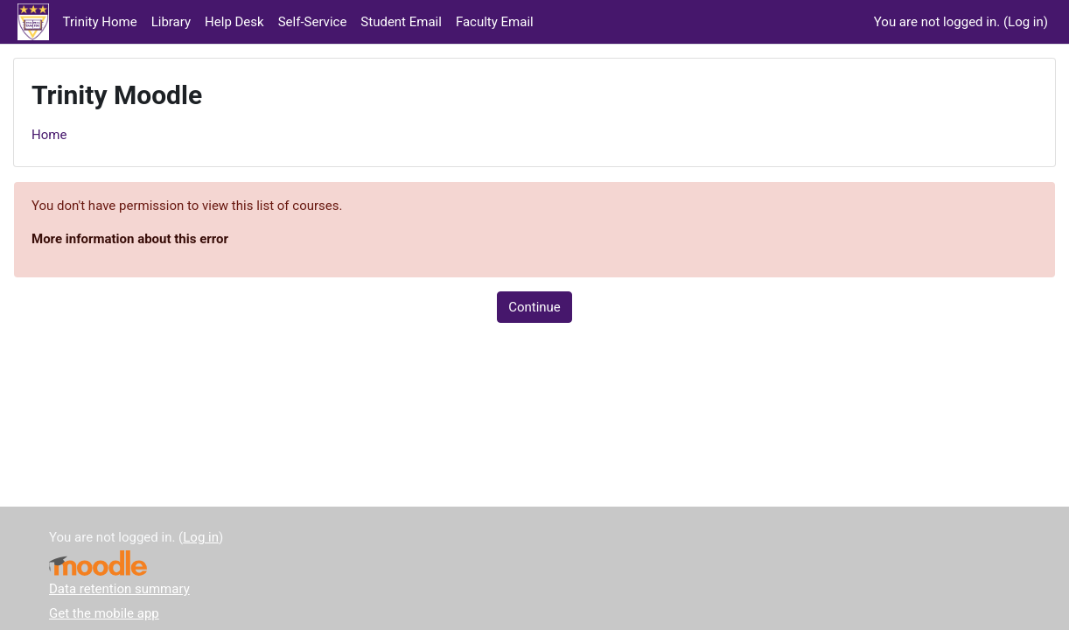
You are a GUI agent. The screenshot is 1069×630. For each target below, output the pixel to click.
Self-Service (312, 22)
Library (171, 22)
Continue (534, 307)
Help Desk (234, 22)
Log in (1026, 22)
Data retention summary (119, 589)
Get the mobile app (104, 613)
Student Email (401, 22)
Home (48, 135)
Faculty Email (495, 22)
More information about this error (129, 239)
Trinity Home (100, 22)
